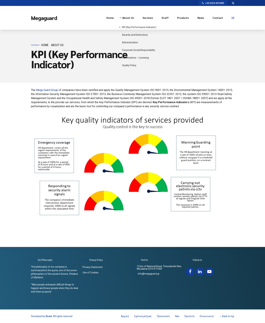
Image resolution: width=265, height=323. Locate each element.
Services (148, 17)
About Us (128, 17)
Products (183, 17)
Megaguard (44, 17)
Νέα (177, 316)
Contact (218, 17)
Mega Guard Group (46, 90)
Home (110, 17)
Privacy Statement (93, 267)
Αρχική (125, 316)
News (200, 17)
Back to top (228, 316)
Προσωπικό (163, 316)
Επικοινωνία (207, 316)
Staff (165, 17)
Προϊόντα (189, 316)
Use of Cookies (91, 272)
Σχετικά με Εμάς (143, 316)
